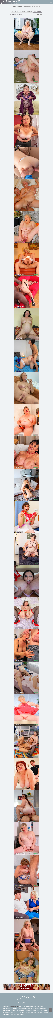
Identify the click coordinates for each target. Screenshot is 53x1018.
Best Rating (22, 11)
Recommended (37, 11)
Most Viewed (29, 11)
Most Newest (15, 11)
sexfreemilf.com (30, 1003)
